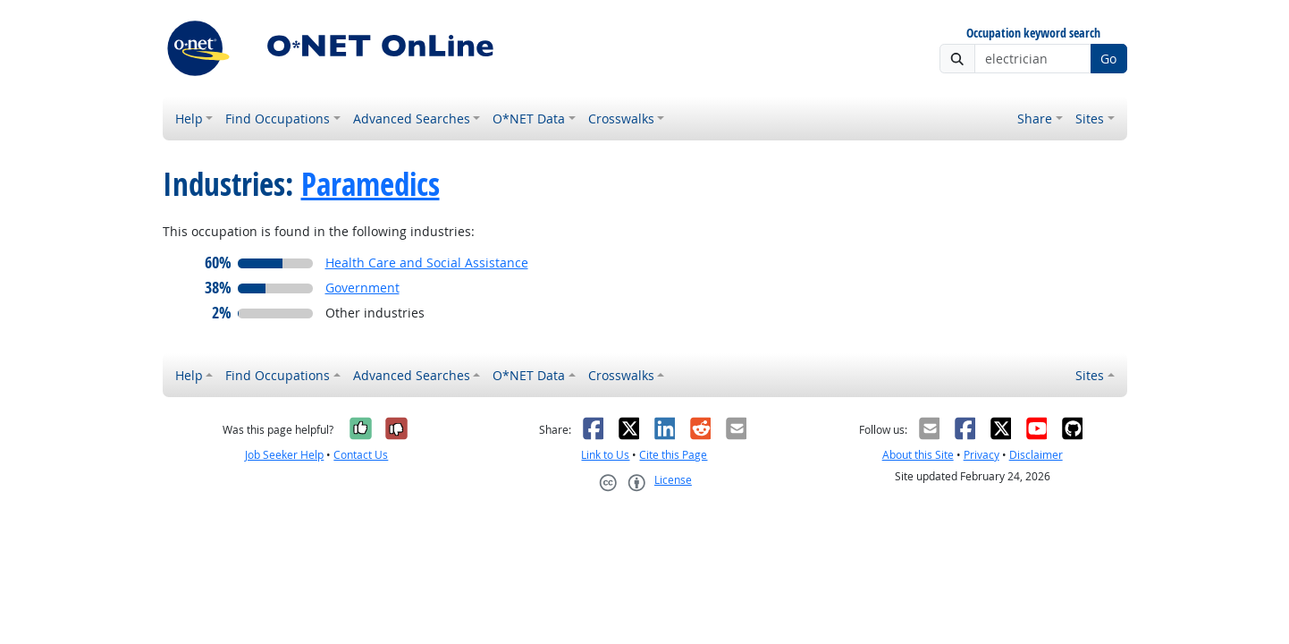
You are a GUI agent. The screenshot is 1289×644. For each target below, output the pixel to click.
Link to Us (605, 454)
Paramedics (370, 184)
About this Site (918, 454)
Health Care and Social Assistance (426, 262)
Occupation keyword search (1033, 33)
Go (1108, 58)
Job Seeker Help (284, 454)
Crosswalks (621, 118)
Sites (1089, 118)
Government (362, 287)
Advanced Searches (411, 118)
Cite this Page (673, 454)
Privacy (981, 454)
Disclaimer (1036, 454)
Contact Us (360, 454)
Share (1034, 118)
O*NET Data (529, 118)
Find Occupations (277, 118)
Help (189, 118)
